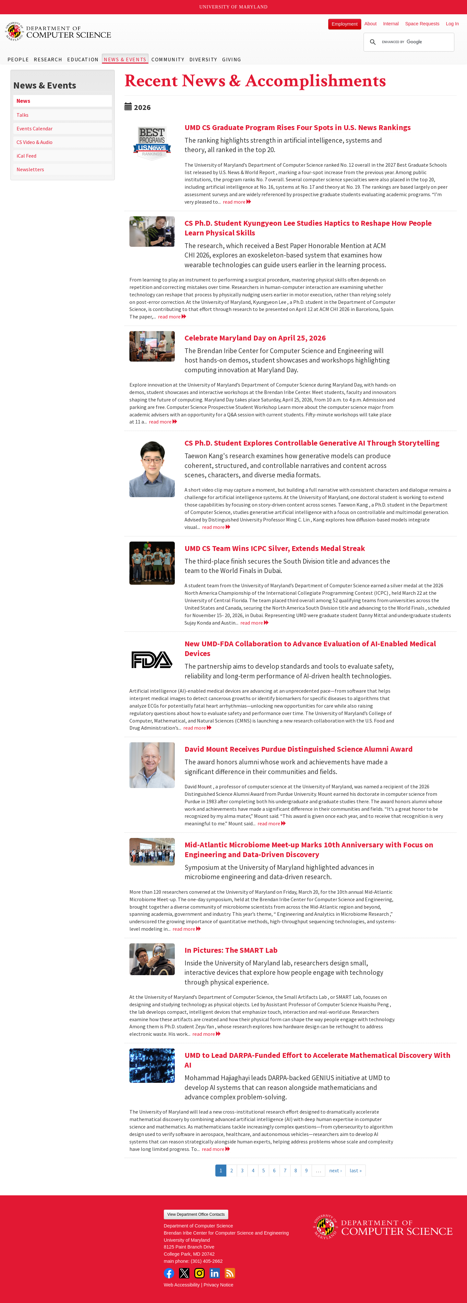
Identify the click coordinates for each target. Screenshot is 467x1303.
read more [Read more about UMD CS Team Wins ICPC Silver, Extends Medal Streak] (254, 622)
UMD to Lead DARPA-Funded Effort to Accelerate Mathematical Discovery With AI (317, 1060)
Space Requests (422, 23)
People (18, 59)
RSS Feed (230, 1273)
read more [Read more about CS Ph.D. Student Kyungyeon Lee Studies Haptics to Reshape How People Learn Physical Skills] (172, 316)
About (371, 23)
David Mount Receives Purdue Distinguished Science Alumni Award (299, 749)
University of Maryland (233, 7)
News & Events (125, 59)
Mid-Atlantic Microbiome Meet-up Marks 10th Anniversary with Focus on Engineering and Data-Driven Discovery (309, 849)
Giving (231, 59)
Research (48, 59)
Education (83, 59)
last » (356, 1170)
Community (167, 59)
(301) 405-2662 (206, 1261)
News (23, 100)
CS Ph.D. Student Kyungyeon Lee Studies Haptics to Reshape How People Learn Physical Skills (308, 228)
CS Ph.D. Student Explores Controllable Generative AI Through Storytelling (312, 443)
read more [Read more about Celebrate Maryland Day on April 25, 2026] (163, 421)
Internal (391, 23)
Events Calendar (35, 128)
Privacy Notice (219, 1284)
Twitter (184, 1273)
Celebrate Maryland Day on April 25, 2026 (255, 338)
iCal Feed (26, 155)
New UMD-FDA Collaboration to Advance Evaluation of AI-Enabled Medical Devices (310, 648)
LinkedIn (215, 1273)
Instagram (199, 1273)
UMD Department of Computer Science (58, 31)
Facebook (169, 1273)
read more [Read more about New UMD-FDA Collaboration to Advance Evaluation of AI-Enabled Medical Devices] (197, 727)
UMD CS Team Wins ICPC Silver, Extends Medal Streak (275, 548)
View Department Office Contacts (196, 1214)
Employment (345, 24)
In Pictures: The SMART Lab (231, 950)
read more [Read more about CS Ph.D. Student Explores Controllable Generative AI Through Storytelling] (216, 527)
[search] (408, 42)
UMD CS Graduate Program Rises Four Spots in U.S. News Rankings (298, 127)
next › (335, 1170)
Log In (452, 23)
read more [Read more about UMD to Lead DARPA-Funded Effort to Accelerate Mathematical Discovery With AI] (216, 1149)
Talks (23, 115)
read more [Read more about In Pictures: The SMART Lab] (206, 1034)
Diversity (203, 59)
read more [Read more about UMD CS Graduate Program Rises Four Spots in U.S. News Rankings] (237, 201)
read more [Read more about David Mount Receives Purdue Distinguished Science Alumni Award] (271, 823)
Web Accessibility (182, 1284)
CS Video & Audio (35, 142)
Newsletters (30, 169)
